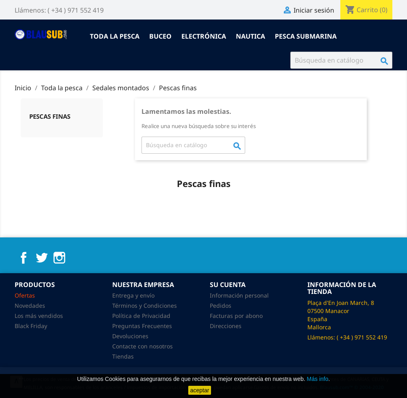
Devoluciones (130, 336)
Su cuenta (228, 284)
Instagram (59, 258)
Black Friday (31, 326)
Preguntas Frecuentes (142, 326)
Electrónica (203, 36)
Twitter (41, 258)
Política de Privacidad (141, 316)
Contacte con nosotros (142, 346)
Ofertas (25, 295)
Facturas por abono (236, 316)
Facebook (23, 258)
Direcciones (226, 326)
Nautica (250, 36)
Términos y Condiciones (144, 305)
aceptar (199, 390)
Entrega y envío (133, 295)
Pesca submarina (306, 36)
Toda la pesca (114, 36)
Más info (318, 379)
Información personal (239, 295)
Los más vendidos (39, 316)
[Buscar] (341, 60)
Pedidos (220, 305)
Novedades (30, 305)
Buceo (160, 36)
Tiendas (123, 356)
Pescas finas (49, 116)
